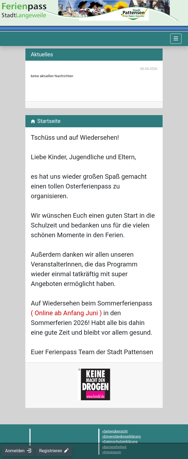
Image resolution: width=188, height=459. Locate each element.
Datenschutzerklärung (120, 442)
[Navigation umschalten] (176, 39)
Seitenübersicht (116, 431)
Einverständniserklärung (122, 436)
